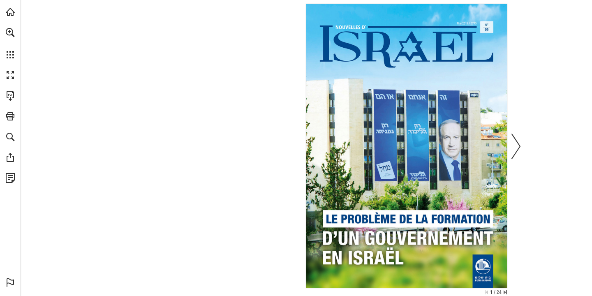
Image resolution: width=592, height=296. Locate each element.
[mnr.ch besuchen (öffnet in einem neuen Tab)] (10, 12)
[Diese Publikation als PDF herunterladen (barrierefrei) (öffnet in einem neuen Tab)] (10, 96)
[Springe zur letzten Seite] (505, 292)
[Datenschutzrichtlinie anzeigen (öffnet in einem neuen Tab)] (10, 178)
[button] (10, 32)
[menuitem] (10, 43)
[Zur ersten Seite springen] (486, 292)
